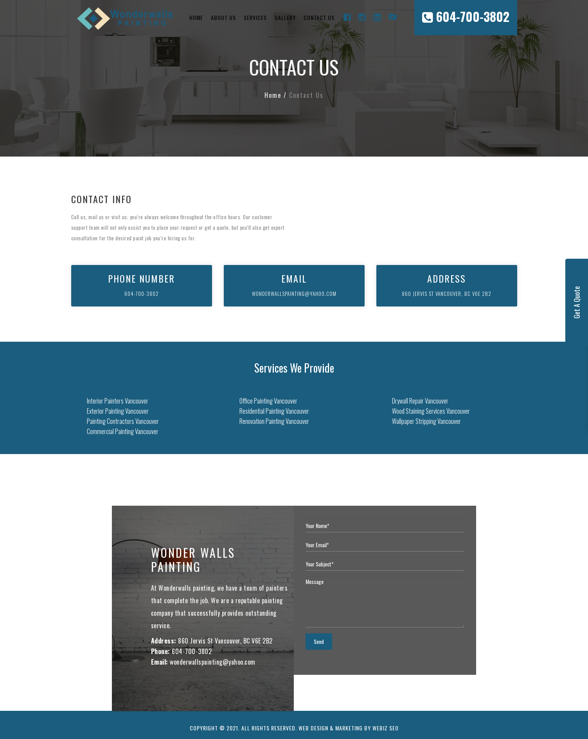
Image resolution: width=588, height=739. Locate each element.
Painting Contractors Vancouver (123, 421)
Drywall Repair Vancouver (420, 401)
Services (255, 17)
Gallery (285, 17)
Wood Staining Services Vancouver (431, 411)
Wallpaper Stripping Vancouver (426, 421)
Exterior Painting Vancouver (118, 411)
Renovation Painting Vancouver (274, 421)
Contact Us (319, 17)
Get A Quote (577, 302)
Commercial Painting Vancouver (122, 431)
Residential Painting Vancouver (274, 411)
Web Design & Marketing (330, 728)
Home (196, 17)
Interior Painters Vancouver (117, 401)
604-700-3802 (465, 16)
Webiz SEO (385, 728)
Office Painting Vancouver (268, 401)
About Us (223, 17)
